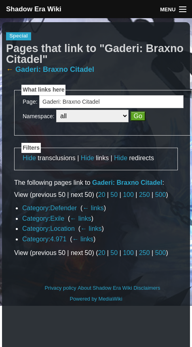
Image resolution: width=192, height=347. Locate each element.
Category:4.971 (44, 239)
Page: (30, 101)
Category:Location (48, 228)
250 (144, 194)
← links (92, 208)
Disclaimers (146, 288)
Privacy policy (60, 288)
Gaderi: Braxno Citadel (54, 69)
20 (101, 194)
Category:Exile (43, 218)
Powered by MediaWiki (96, 299)
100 (128, 194)
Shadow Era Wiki (33, 9)
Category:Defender (49, 208)
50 (114, 194)
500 (160, 194)
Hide (29, 158)
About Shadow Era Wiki (105, 288)
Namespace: (39, 116)
